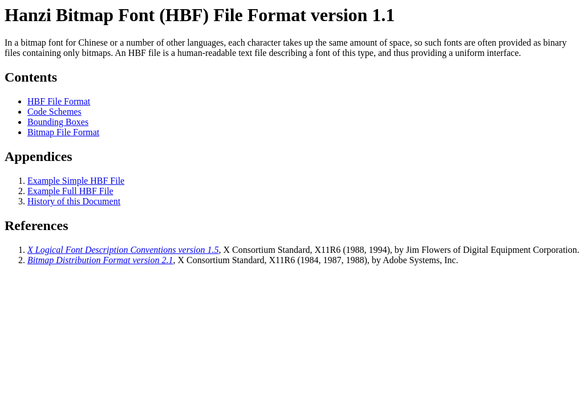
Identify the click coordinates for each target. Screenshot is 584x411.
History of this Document (73, 201)
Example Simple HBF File (75, 181)
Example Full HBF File (70, 191)
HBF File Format (58, 101)
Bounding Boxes (57, 122)
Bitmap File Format (63, 132)
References (36, 225)
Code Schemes (54, 111)
